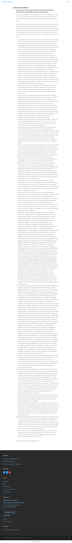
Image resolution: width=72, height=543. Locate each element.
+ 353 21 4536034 (11, 507)
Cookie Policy (6, 492)
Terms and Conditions (9, 489)
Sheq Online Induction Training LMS (12, 464)
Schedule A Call (9, 512)
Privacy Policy (6, 486)
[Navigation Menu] (69, 2)
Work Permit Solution (8, 461)
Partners (5, 519)
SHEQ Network (7, 2)
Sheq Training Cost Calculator (11, 529)
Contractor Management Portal (11, 459)
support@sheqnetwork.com (14, 505)
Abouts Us (5, 481)
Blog (4, 484)
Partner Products (7, 521)
